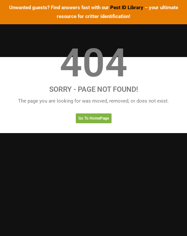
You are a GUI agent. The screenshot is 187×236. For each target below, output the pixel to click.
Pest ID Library (126, 7)
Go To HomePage (93, 118)
